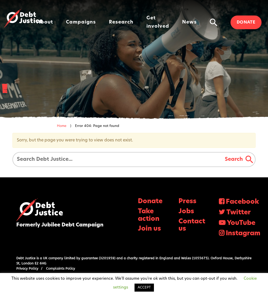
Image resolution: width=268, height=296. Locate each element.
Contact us (191, 225)
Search (239, 159)
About (45, 22)
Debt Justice (23, 18)
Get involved (157, 22)
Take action (148, 215)
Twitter (238, 212)
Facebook (242, 202)
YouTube (241, 223)
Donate (246, 22)
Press (187, 201)
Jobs (186, 211)
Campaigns (81, 22)
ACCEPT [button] (144, 287)
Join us (149, 229)
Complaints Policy (60, 268)
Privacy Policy (27, 268)
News (189, 22)
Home (61, 126)
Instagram (243, 233)
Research (121, 22)
